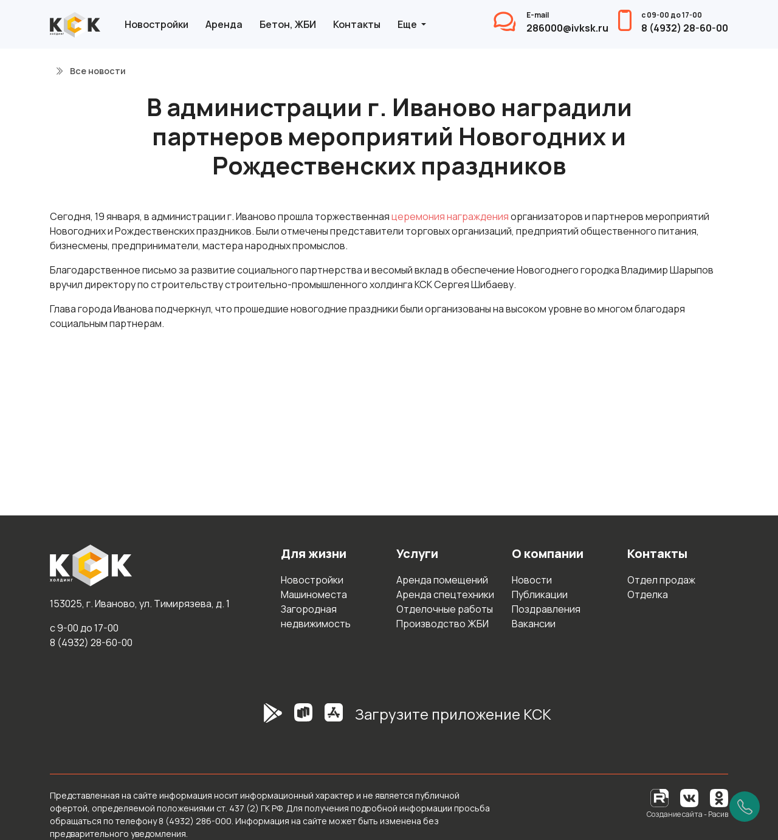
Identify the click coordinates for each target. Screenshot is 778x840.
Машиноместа (314, 594)
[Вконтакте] (689, 797)
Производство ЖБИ (442, 623)
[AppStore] (334, 719)
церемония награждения (450, 216)
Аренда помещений (442, 580)
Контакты (356, 24)
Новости (532, 580)
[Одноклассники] (719, 797)
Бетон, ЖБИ (288, 24)
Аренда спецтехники (445, 594)
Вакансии (534, 623)
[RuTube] (660, 797)
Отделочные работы (444, 609)
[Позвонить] (744, 806)
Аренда (224, 24)
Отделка (647, 594)
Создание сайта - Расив (687, 814)
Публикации (540, 594)
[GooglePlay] (254, 719)
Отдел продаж (661, 580)
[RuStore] (303, 719)
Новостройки (156, 24)
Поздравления (546, 609)
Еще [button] (408, 24)
